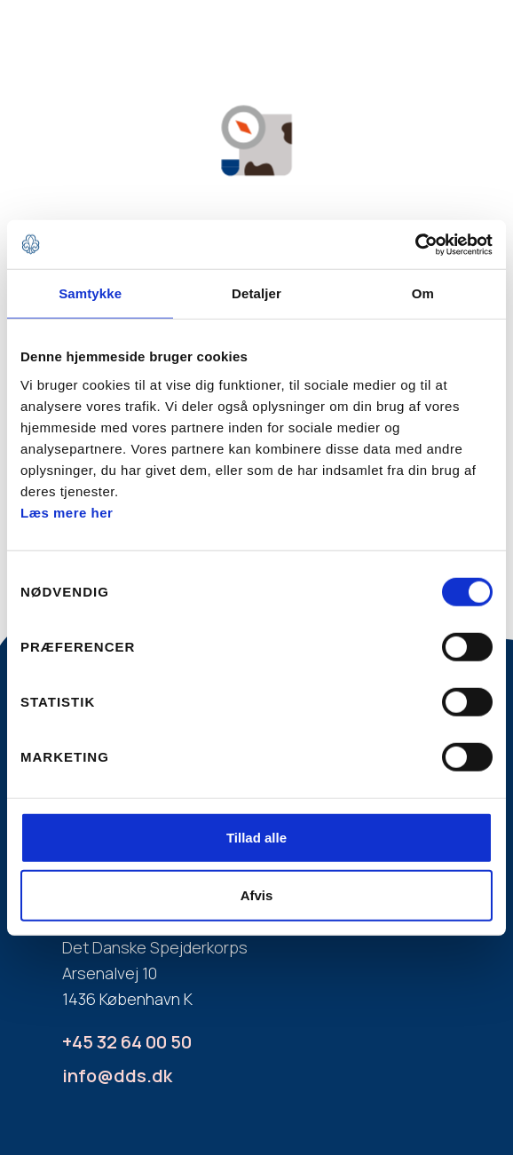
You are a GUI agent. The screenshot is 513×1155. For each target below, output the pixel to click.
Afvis (257, 895)
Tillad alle (256, 836)
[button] (450, 53)
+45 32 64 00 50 (127, 1042)
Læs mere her (66, 511)
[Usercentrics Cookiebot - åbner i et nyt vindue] (415, 244)
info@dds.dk (117, 1076)
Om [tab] (423, 293)
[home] (71, 47)
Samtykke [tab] (90, 293)
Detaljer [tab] (256, 293)
